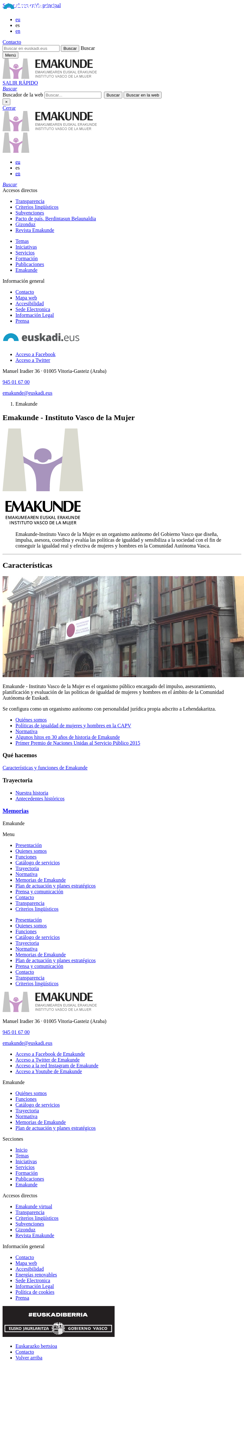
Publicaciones (29, 264)
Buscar (87, 48)
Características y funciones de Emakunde (45, 767)
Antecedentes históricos (39, 798)
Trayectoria (27, 868)
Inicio (21, 1150)
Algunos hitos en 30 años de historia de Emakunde (67, 737)
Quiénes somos (31, 719)
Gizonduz (25, 224)
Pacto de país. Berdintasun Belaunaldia (55, 218)
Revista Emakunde (34, 230)
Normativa (26, 731)
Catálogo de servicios (37, 862)
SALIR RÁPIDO (20, 83)
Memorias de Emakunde (40, 880)
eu (17, 19)
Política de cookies (34, 1292)
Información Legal (34, 315)
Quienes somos (31, 851)
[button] (10, 88)
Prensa (22, 321)
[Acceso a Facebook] (35, 354)
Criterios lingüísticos (37, 207)
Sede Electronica (32, 309)
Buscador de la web (23, 94)
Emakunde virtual (33, 1206)
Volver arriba (28, 1357)
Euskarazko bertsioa (36, 1346)
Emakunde (26, 270)
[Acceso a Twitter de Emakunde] (47, 1060)
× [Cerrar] (6, 101)
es (17, 25)
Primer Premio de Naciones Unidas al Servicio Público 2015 (77, 743)
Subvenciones (29, 213)
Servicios (25, 252)
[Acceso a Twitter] (32, 360)
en (17, 31)
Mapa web (26, 297)
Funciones (26, 857)
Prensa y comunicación (39, 891)
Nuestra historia (31, 793)
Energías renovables (36, 1274)
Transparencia (29, 201)
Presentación (28, 845)
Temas (22, 241)
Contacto (12, 42)
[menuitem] (128, 201)
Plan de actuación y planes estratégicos (55, 885)
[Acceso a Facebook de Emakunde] (50, 1054)
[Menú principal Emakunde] (10, 55)
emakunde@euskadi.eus (27, 393)
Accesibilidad (29, 303)
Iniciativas (26, 247)
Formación (26, 258)
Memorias (16, 810)
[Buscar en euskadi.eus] (31, 48)
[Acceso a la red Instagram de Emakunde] (57, 1065)
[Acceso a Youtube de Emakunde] (48, 1071)
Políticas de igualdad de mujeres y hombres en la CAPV (73, 725)
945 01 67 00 (16, 382)
